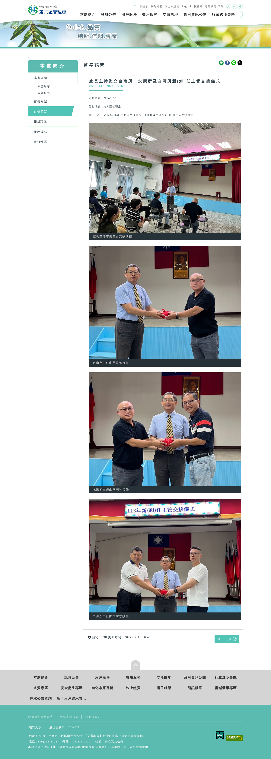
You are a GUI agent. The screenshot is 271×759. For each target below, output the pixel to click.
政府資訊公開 (196, 15)
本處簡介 (88, 15)
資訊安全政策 (69, 716)
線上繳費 (133, 688)
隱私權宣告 (93, 716)
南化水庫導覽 (102, 688)
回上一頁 (224, 639)
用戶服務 (130, 15)
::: (136, 6)
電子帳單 (164, 688)
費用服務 (150, 15)
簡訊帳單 (195, 688)
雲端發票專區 (226, 688)
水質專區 (40, 688)
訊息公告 (109, 15)
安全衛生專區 (72, 688)
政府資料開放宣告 (40, 716)
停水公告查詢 (41, 698)
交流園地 (171, 15)
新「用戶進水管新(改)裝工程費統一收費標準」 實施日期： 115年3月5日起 (71, 698)
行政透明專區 (224, 15)
